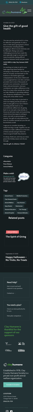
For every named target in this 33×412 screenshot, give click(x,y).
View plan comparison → (15, 316)
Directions (24, 2)
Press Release (7, 164)
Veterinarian (19, 206)
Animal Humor (9, 196)
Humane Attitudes (23, 213)
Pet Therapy (22, 209)
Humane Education (10, 209)
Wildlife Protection (22, 196)
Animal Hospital (9, 213)
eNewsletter (7, 161)
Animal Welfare (8, 166)
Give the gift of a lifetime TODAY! (14, 144)
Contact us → (11, 293)
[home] (14, 10)
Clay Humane (21, 202)
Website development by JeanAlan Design (16, 407)
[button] (29, 10)
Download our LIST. (9, 176)
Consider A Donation (13, 385)
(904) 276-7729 (13, 2)
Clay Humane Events (11, 199)
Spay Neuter (8, 206)
